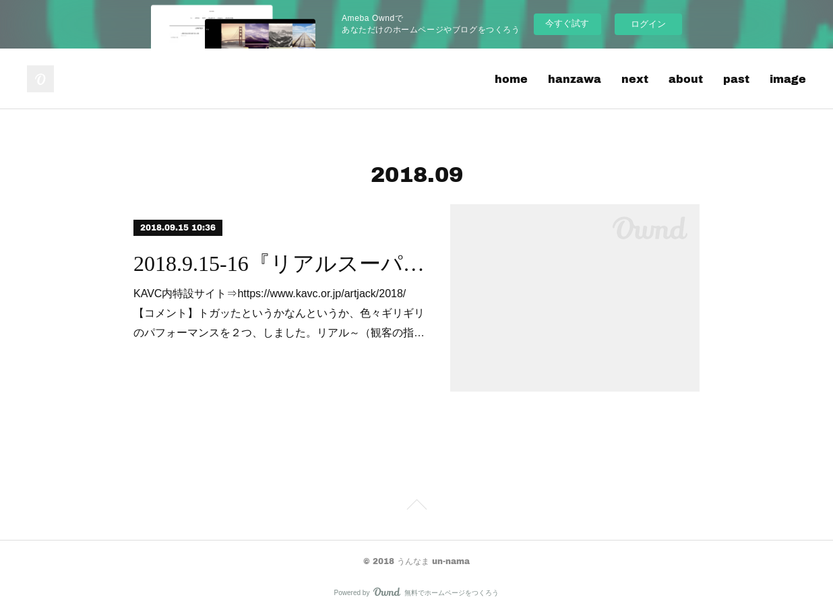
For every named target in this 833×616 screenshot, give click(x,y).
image (788, 78)
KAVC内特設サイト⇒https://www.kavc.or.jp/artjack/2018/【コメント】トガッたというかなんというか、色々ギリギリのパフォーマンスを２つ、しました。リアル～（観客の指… (279, 313)
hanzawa (574, 78)
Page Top (416, 506)
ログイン (648, 24)
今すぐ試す (567, 23)
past (736, 78)
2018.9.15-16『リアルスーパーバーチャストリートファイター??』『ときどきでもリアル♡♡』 (280, 263)
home (511, 78)
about (686, 78)
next (634, 78)
